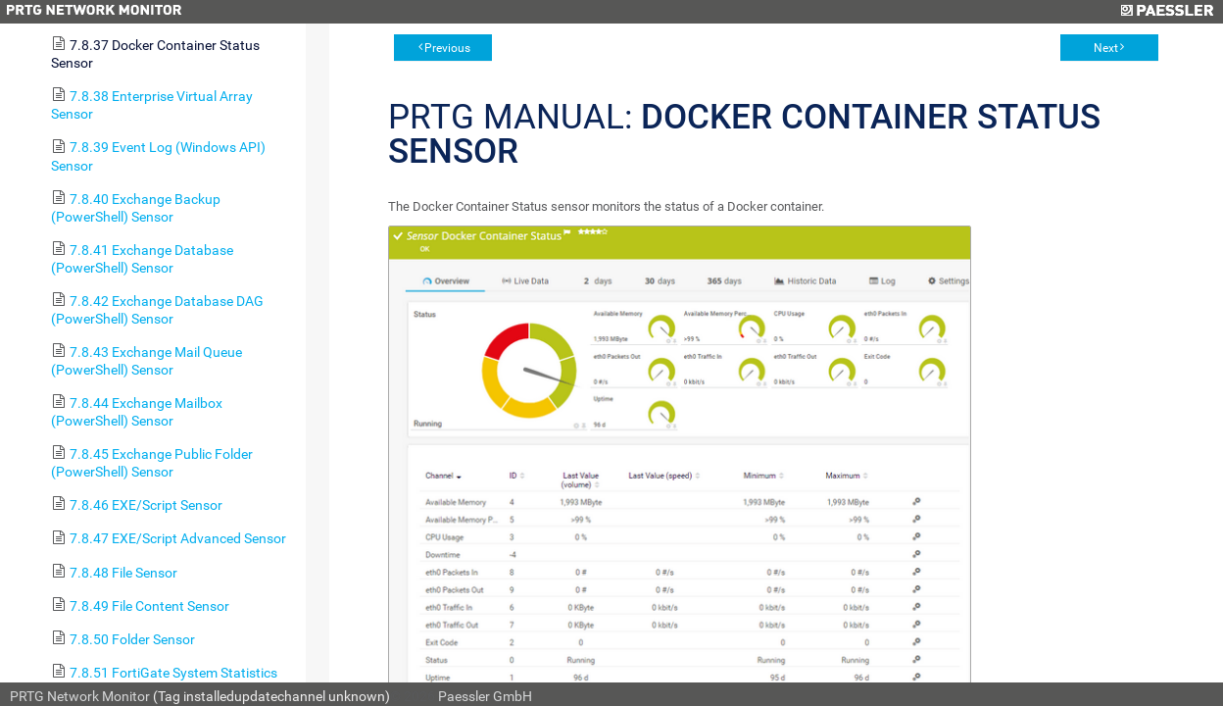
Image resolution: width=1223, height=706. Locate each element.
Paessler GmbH (485, 696)
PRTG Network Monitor (80, 696)
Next (1106, 48)
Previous (447, 48)
